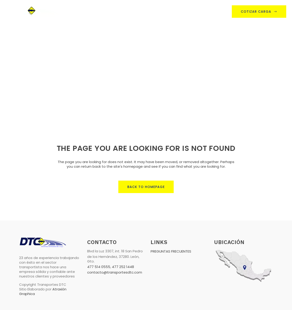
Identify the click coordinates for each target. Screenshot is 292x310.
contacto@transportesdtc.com (114, 272)
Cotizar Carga (259, 11)
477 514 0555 (98, 266)
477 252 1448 (123, 266)
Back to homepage (146, 187)
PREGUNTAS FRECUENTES (171, 251)
